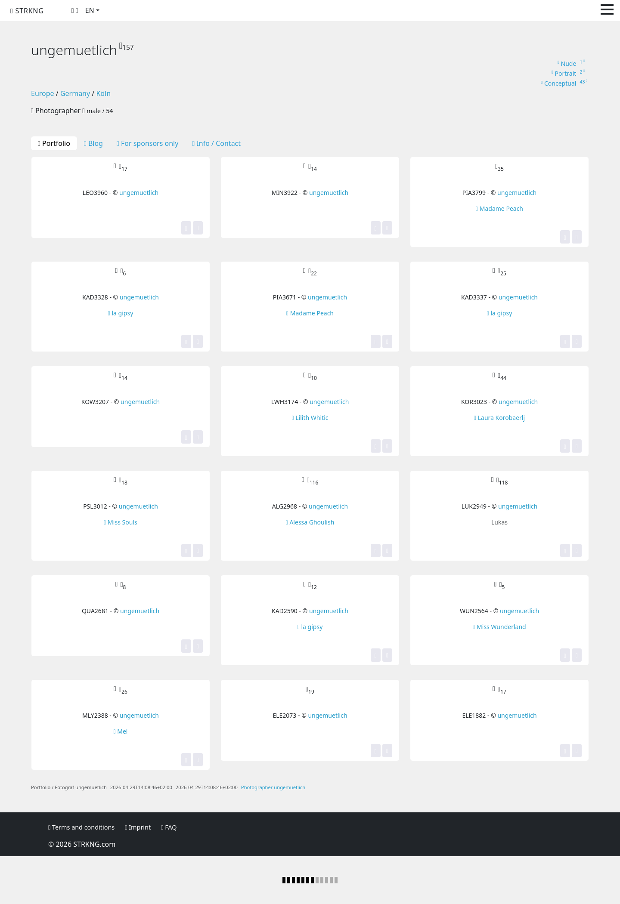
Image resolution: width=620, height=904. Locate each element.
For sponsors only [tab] (147, 143)
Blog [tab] (93, 143)
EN (89, 10)
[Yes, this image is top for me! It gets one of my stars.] (186, 227)
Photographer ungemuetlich (273, 787)
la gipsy (120, 313)
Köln (103, 93)
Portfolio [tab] (54, 143)
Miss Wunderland (499, 627)
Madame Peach (499, 208)
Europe (42, 93)
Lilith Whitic (310, 417)
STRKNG (27, 10)
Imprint (138, 827)
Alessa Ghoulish (310, 522)
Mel (121, 731)
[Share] (198, 227)
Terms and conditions (81, 827)
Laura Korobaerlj (499, 417)
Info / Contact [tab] (216, 143)
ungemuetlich (138, 192)
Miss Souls (120, 522)
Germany (75, 93)
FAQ (169, 827)
